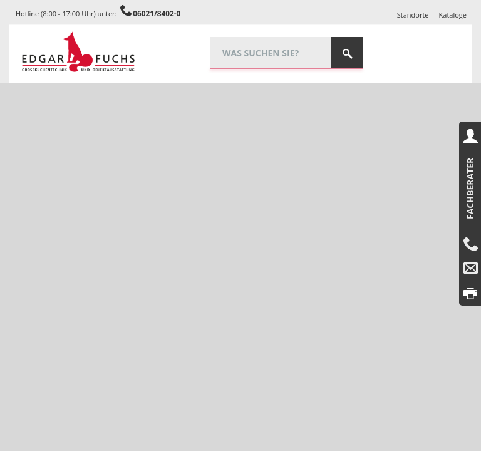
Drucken (470, 293)
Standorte (413, 14)
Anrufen (470, 243)
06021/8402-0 (156, 13)
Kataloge (453, 14)
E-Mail (470, 268)
